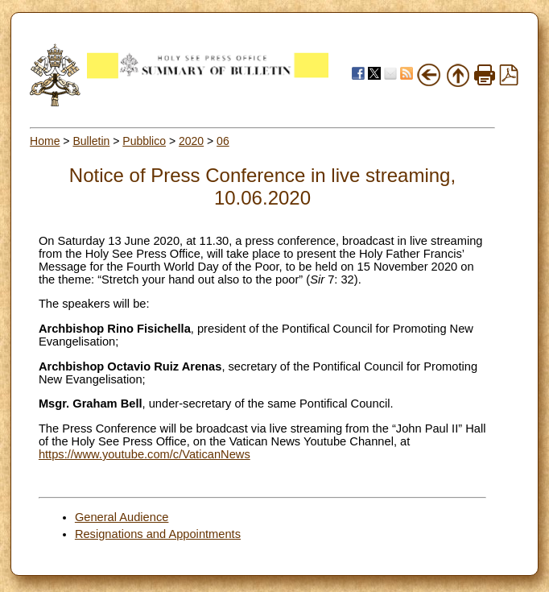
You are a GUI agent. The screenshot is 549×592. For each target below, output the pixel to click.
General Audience (122, 517)
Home (45, 141)
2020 (191, 141)
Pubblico (144, 141)
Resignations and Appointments (158, 534)
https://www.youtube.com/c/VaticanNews (144, 454)
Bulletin (90, 141)
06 (223, 141)
